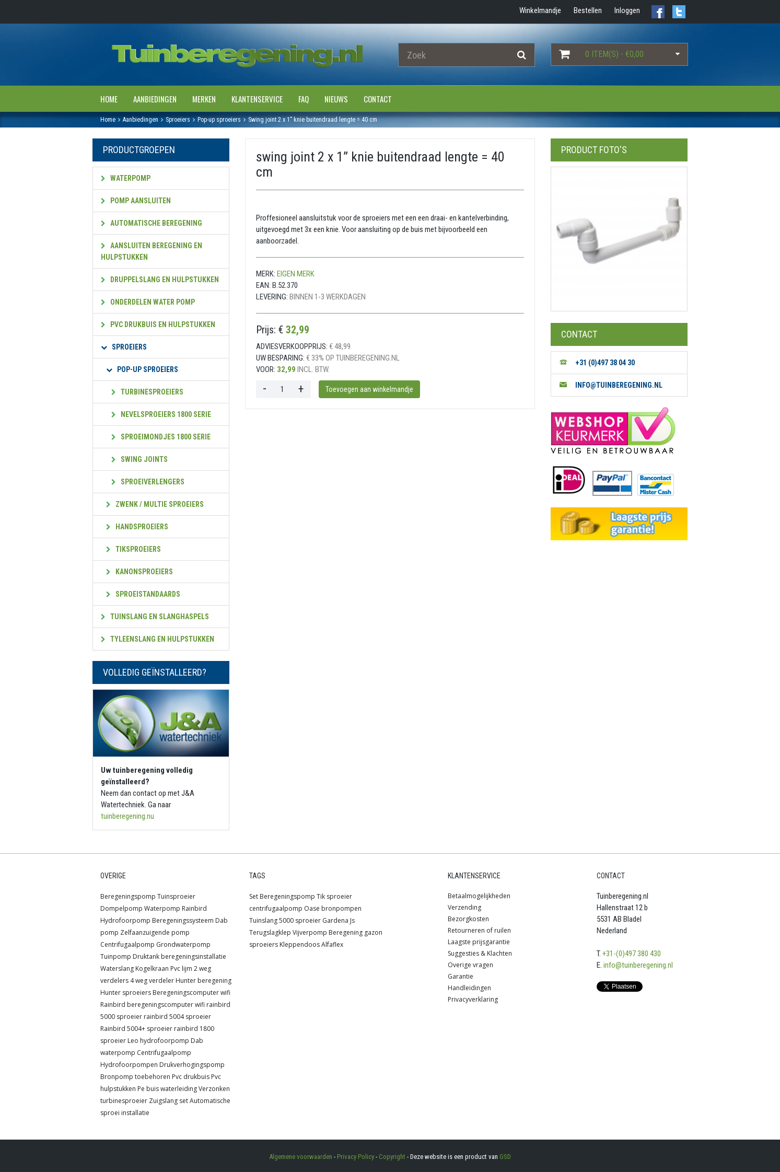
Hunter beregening (203, 980)
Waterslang (117, 968)
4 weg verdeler (152, 980)
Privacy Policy (355, 1157)
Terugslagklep (270, 932)
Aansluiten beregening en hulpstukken (151, 251)
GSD (505, 1157)
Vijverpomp (310, 932)
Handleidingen (469, 987)
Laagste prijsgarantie (479, 941)
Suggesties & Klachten (480, 953)
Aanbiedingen (155, 99)
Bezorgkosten (468, 918)
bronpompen (341, 908)
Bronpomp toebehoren (135, 1076)
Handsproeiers (137, 527)
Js (352, 920)
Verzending (464, 907)
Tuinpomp (115, 956)
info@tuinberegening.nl (638, 965)
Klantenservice (257, 99)
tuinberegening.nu (127, 816)
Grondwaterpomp (183, 944)
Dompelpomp (121, 908)
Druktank (146, 956)
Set (253, 896)
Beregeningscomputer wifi (191, 992)
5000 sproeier (300, 920)
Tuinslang (263, 920)
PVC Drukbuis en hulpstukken (158, 324)
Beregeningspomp (128, 896)
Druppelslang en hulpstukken (160, 279)
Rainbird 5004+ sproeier (136, 1028)
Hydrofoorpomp (125, 920)
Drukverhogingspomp (192, 1064)
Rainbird (194, 908)
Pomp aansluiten (136, 200)
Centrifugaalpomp (127, 944)
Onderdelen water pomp (148, 302)
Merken (204, 99)
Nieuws (336, 99)
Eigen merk (296, 274)
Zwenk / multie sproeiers (155, 504)
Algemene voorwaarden (300, 1157)
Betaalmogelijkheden (479, 895)
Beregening (346, 932)
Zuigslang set (168, 1100)
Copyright (392, 1157)
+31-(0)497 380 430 (631, 953)
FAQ (303, 99)
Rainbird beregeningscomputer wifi (152, 1004)
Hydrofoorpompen (129, 1064)
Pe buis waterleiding (167, 1088)
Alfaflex (332, 944)
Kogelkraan (152, 968)
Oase (312, 908)
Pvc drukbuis (190, 1076)
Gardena (335, 920)
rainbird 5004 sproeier (177, 1016)
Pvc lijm (181, 968)
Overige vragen (470, 964)
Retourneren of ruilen (479, 930)
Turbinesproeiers (147, 392)
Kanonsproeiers (139, 571)
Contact (378, 99)
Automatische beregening (151, 223)
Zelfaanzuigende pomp (155, 932)
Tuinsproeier (176, 896)
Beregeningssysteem (183, 920)
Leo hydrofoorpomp (158, 1040)
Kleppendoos (300, 944)
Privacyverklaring (473, 999)
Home (109, 99)
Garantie (460, 976)
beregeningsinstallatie (193, 956)
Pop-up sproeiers (142, 369)
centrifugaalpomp (275, 908)
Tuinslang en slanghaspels (155, 616)
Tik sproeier (334, 896)
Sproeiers (124, 347)
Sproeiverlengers (147, 482)
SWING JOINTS (139, 459)
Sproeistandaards (143, 594)
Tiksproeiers (133, 549)
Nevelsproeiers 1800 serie (161, 414)
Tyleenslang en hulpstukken (157, 639)
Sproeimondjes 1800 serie (161, 437)
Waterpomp (125, 178)
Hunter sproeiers (125, 992)
